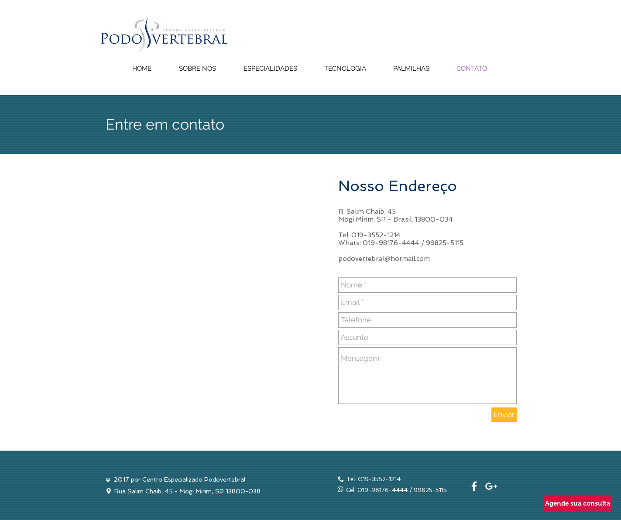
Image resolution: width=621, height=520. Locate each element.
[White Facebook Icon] (474, 486)
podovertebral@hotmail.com (384, 259)
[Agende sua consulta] (577, 503)
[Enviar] (504, 414)
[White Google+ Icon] (491, 486)
